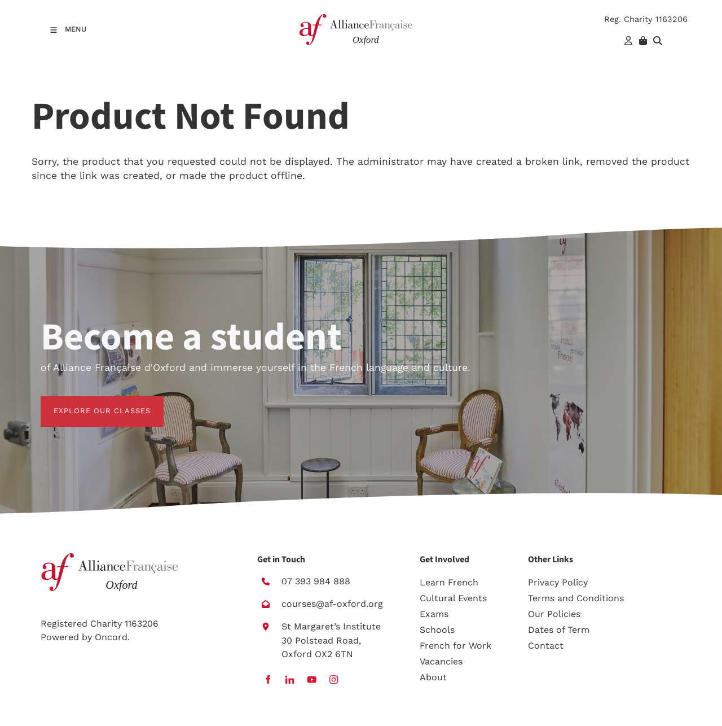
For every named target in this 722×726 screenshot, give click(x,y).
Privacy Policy (558, 582)
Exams (434, 614)
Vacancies (441, 661)
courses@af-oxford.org (332, 603)
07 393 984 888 (315, 581)
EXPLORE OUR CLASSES (89, 402)
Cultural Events (453, 598)
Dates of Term (558, 629)
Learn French (449, 582)
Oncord (111, 637)
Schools (437, 629)
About (433, 677)
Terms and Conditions (576, 598)
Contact (545, 645)
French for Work (455, 645)
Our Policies (554, 614)
